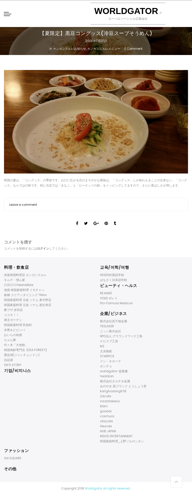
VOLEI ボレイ (109, 298)
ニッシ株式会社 (110, 331)
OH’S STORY (13, 365)
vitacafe (106, 421)
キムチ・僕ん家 (14, 280)
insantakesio (110, 401)
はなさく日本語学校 (113, 280)
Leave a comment (23, 204)
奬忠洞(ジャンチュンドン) (22, 355)
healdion (107, 376)
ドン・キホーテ (110, 361)
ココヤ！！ (11, 315)
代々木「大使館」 (16, 345)
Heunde (106, 426)
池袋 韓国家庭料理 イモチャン (24, 290)
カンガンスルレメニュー (103, 48)
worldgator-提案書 (114, 371)
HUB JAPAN (108, 431)
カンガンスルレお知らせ (69, 48)
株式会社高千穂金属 (113, 321)
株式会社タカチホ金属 (115, 381)
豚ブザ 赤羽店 (13, 310)
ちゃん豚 (10, 340)
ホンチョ (106, 366)
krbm (104, 406)
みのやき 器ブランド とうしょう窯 (123, 386)
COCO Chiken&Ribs (19, 285)
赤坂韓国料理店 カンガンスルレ (25, 275)
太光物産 (106, 351)
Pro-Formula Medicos (116, 303)
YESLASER (107, 326)
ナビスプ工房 (109, 341)
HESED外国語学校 (112, 275)
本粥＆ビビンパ (14, 330)
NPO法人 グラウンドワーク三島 (121, 336)
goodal (106, 411)
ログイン (43, 248)
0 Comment (133, 48)
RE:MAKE (106, 293)
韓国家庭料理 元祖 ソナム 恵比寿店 (27, 305)
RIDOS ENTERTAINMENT (116, 436)
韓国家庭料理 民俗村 (18, 325)
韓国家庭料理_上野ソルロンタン (122, 441)
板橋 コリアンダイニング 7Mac (25, 295)
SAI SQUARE (12, 458)
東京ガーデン (13, 320)
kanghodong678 (113, 391)
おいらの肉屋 (13, 335)
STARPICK (107, 356)
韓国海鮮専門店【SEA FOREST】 (26, 350)
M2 (102, 346)
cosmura (107, 416)
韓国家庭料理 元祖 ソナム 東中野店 (27, 300)
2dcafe (105, 396)
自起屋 (8, 360)
